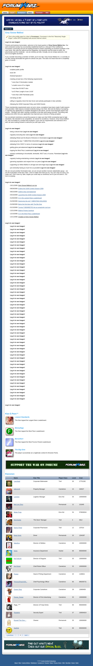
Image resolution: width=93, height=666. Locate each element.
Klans (51, 663)
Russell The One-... (20, 620)
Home (73, 663)
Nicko (15, 551)
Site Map (68, 663)
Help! (77, 663)
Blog (20, 663)
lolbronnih (17, 489)
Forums (47, 663)
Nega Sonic (17, 535)
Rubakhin (17, 613)
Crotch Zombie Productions (48, 661)
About (16, 663)
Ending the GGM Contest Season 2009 (30, 188)
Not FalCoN (17, 558)
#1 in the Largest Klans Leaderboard (30, 198)
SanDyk (16, 628)
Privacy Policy (57, 663)
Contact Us (41, 663)
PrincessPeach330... (20, 582)
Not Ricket (17, 566)
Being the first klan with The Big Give (30, 204)
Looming (16, 497)
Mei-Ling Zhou (18, 504)
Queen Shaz (18, 589)
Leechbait (17, 481)
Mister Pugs (17, 512)
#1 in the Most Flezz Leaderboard (29, 214)
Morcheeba (17, 520)
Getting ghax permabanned (27, 192)
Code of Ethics (26, 663)
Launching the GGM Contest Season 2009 (32, 195)
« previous (9, 635)
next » (27, 635)
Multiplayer (34, 663)
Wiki (63, 663)
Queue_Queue (18, 597)
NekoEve (17, 543)
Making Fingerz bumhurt (26, 210)
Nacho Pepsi (18, 528)
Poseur (16, 574)
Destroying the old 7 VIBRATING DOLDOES (32, 201)
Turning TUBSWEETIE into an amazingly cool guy (34, 207)
